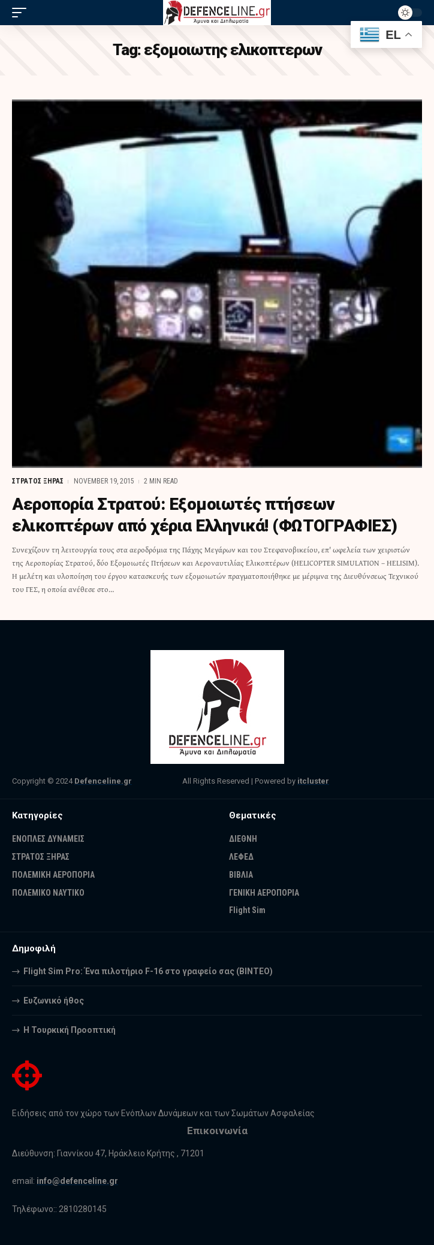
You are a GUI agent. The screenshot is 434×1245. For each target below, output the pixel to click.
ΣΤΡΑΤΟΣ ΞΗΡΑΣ (38, 481)
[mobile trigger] (22, 12)
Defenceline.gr (103, 780)
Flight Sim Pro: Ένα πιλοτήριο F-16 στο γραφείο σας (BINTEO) (148, 971)
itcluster (313, 780)
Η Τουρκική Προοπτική (69, 1030)
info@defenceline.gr (77, 1181)
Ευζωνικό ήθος (53, 1000)
